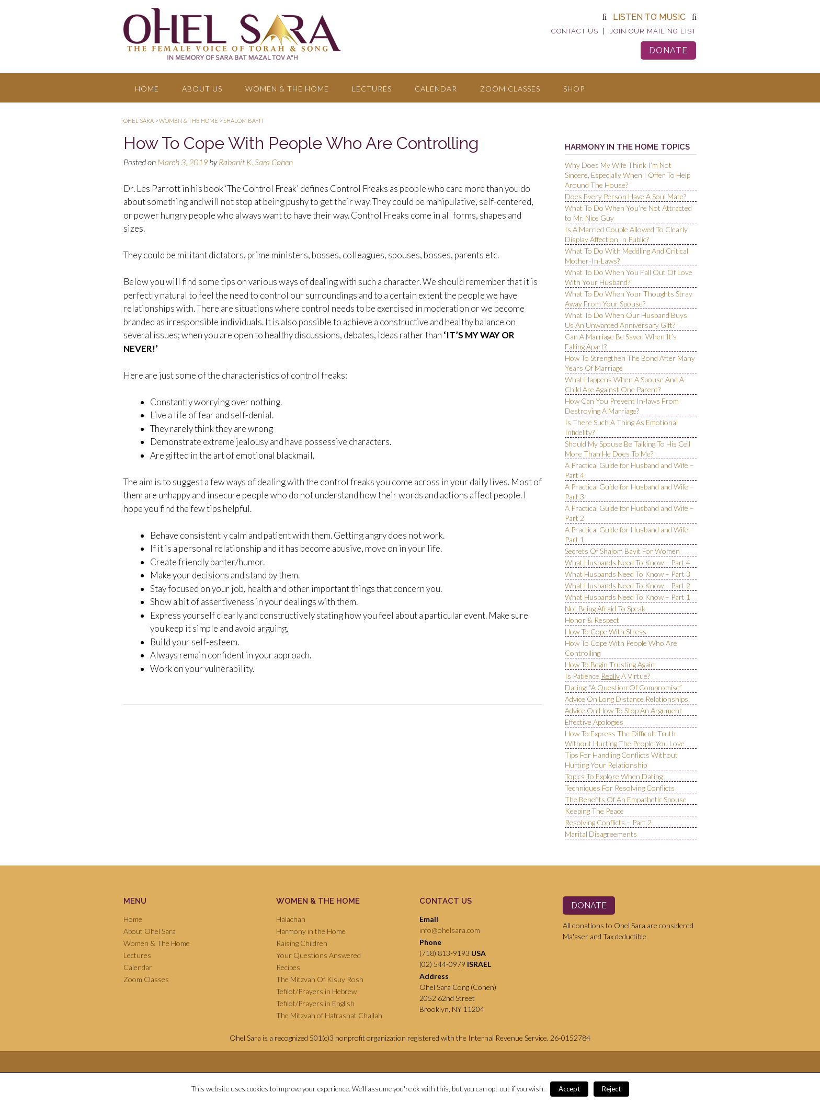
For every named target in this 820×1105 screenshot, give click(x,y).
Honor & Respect (592, 620)
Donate (668, 50)
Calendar (436, 88)
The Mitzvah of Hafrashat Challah (329, 1015)
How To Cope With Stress (605, 631)
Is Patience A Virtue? (607, 675)
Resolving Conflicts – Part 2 (608, 822)
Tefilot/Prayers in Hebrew (316, 991)
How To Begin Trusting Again (610, 664)
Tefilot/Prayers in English (315, 1003)
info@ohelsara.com (449, 930)
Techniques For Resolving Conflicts (620, 787)
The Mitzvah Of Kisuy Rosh (319, 979)
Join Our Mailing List (653, 31)
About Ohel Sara (149, 931)
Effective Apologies (594, 721)
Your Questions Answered (318, 955)
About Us (202, 88)
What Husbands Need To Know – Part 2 (627, 585)
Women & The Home (287, 88)
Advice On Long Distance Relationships (626, 698)
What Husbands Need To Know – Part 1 (627, 597)
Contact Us (574, 31)
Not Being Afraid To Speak (605, 608)
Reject (611, 1089)
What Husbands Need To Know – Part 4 (627, 562)
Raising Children (301, 943)
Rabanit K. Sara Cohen (256, 162)
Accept (569, 1089)
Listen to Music (649, 17)
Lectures (372, 88)
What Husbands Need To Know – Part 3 (627, 573)
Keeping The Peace (594, 810)
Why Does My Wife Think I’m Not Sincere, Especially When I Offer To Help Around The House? (627, 175)
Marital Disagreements (601, 833)
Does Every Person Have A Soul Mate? (625, 196)
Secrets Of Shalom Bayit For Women (622, 550)
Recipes (288, 967)
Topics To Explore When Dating (614, 776)
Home (147, 88)
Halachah (290, 919)
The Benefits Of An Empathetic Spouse (626, 799)
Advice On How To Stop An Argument (623, 710)
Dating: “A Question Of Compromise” (623, 687)
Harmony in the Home (311, 931)
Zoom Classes (510, 88)
